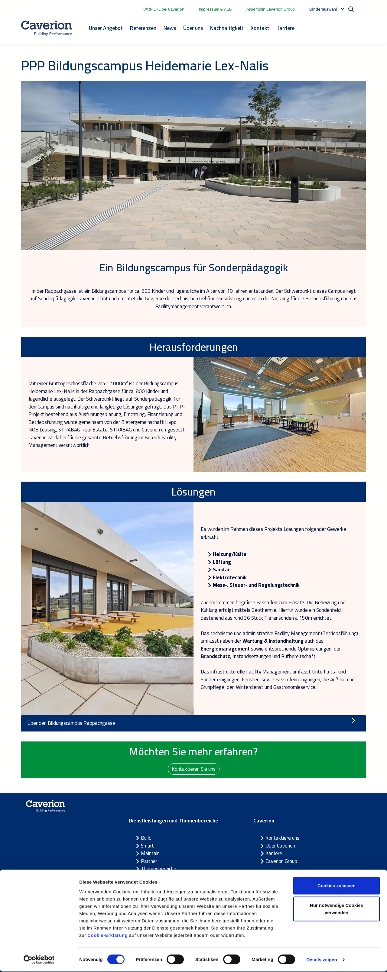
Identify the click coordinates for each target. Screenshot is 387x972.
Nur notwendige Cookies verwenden (336, 909)
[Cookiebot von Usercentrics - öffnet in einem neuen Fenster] (39, 960)
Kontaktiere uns (282, 838)
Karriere (285, 28)
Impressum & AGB (215, 9)
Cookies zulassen (336, 886)
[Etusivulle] (46, 28)
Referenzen (143, 28)
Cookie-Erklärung (107, 935)
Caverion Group (281, 861)
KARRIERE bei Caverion (163, 9)
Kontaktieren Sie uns (194, 768)
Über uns (193, 28)
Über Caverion (280, 846)
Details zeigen (321, 960)
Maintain (150, 853)
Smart (147, 846)
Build (146, 838)
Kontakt (260, 28)
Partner (149, 861)
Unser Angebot (106, 28)
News (170, 28)
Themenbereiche (158, 869)
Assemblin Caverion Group (270, 9)
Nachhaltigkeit (226, 28)
